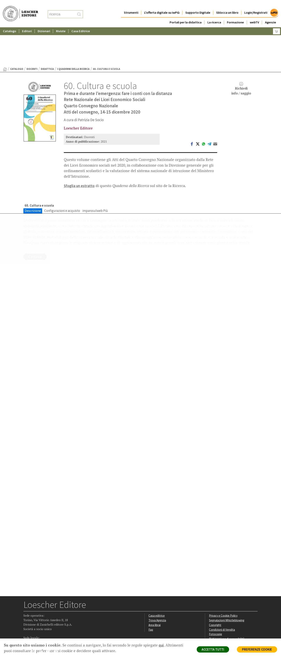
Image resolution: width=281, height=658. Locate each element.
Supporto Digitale (197, 5)
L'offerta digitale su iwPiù (162, 5)
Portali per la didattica (186, 14)
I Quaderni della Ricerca (73, 31)
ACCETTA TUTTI (212, 649)
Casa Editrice (80, 23)
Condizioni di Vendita (222, 591)
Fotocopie (215, 596)
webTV (254, 14)
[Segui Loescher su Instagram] (34, 614)
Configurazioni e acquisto (62, 172)
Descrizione (33, 172)
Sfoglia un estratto (79, 147)
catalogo (16, 31)
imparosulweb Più (95, 172)
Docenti (32, 31)
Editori (27, 23)
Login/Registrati (255, 5)
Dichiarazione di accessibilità (227, 601)
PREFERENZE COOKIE (257, 649)
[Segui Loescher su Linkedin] (42, 614)
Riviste (61, 23)
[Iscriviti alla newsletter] (57, 613)
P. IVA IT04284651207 (36, 629)
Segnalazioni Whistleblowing (226, 582)
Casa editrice (157, 578)
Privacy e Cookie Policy (223, 578)
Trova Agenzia (157, 582)
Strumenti (131, 5)
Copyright (215, 587)
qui (161, 645)
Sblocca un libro (227, 5)
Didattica (47, 31)
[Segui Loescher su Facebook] (26, 614)
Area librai (155, 587)
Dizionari (44, 23)
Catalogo (9, 23)
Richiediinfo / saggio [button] (241, 50)
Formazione (235, 14)
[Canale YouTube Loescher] (49, 614)
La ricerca (214, 14)
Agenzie (270, 14)
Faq (151, 591)
